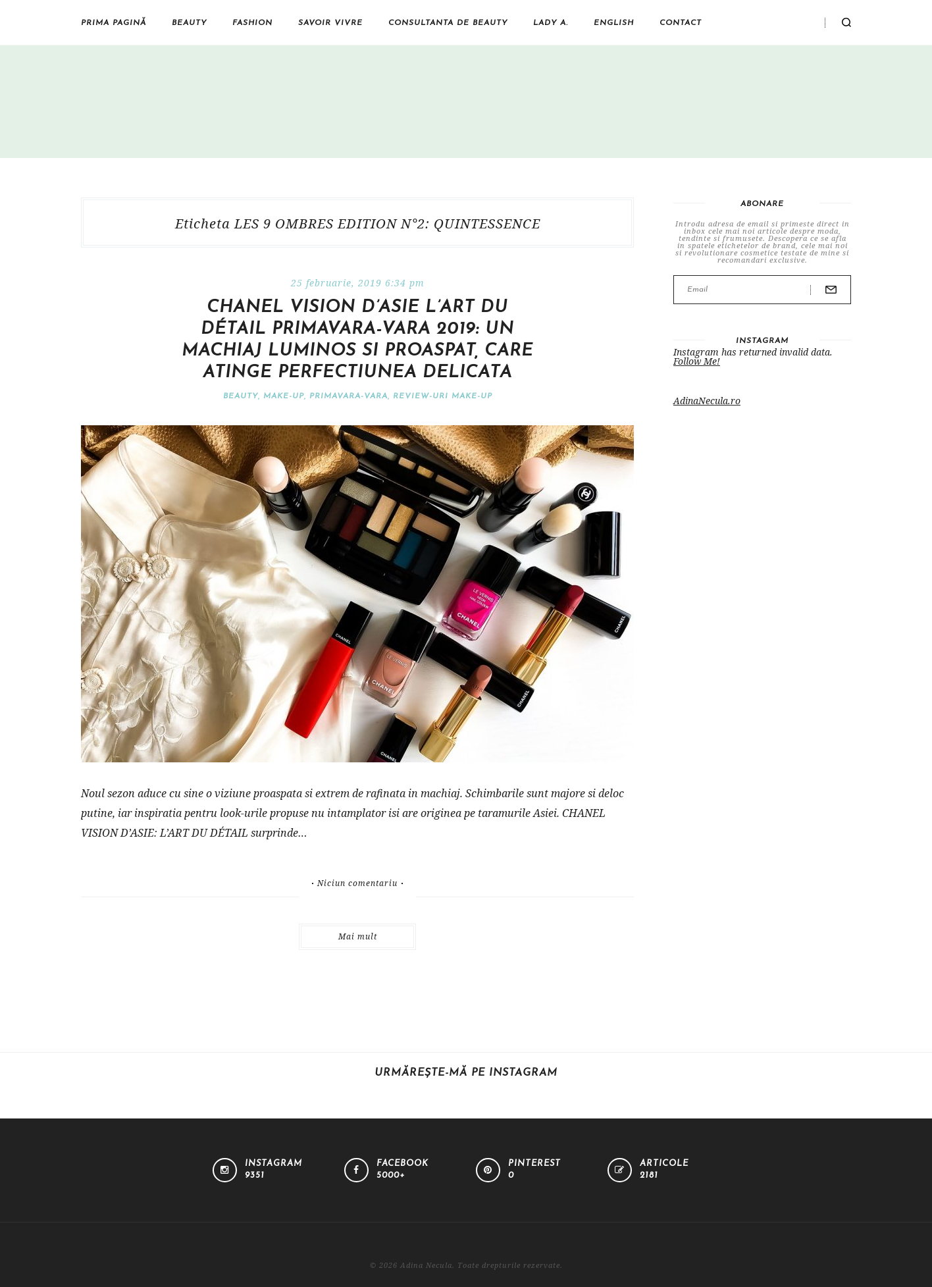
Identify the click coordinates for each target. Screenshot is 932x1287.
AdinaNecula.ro (706, 400)
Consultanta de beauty (447, 23)
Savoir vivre (330, 23)
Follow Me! (696, 361)
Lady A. (550, 23)
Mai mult (357, 936)
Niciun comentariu (357, 883)
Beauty (189, 23)
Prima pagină (113, 23)
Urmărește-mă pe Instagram (466, 1073)
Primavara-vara (348, 396)
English (614, 23)
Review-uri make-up (442, 396)
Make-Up (283, 396)
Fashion (252, 23)
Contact (681, 23)
